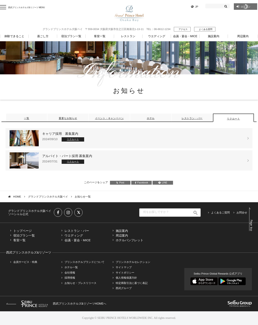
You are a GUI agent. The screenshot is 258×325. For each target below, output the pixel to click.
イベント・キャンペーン (109, 118)
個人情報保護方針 (126, 277)
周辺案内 (122, 235)
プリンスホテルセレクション (133, 262)
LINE (162, 182)
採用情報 (69, 277)
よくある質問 (205, 29)
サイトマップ (124, 267)
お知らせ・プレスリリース (80, 283)
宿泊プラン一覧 (24, 235)
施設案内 (122, 230)
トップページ (22, 230)
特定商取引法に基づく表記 (132, 283)
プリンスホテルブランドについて (84, 262)
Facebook (141, 182)
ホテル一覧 (71, 267)
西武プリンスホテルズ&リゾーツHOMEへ (56, 303)
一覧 (26, 118)
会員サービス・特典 (25, 262)
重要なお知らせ (68, 118)
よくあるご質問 (220, 212)
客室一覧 (19, 240)
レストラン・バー (192, 118)
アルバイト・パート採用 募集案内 (67, 156)
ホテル (151, 118)
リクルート (233, 118)
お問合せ (241, 212)
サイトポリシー (125, 272)
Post (120, 182)
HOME (17, 196)
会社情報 (69, 272)
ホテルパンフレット (129, 240)
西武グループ (124, 288)
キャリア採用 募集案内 (60, 133)
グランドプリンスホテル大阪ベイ (48, 196)
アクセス (183, 29)
